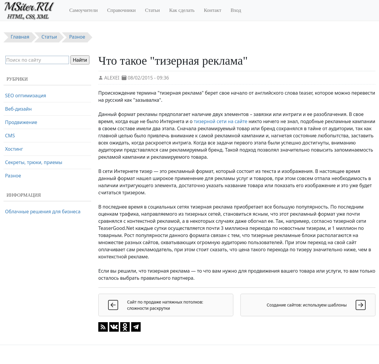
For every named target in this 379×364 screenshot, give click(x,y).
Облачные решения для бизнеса (43, 211)
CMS (10, 135)
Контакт (212, 10)
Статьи (152, 10)
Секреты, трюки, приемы (33, 162)
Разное (13, 175)
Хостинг (14, 149)
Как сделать (182, 10)
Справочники (121, 10)
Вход (236, 10)
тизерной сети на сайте (221, 121)
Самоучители (83, 10)
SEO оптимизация (25, 95)
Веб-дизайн (18, 109)
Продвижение (21, 122)
